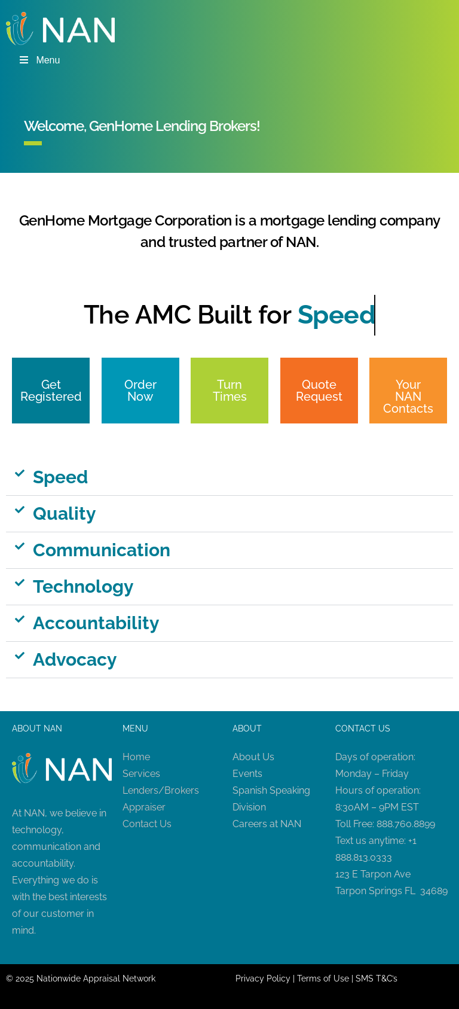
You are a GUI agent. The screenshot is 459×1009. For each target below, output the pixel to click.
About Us (253, 757)
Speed (60, 477)
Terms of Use (323, 978)
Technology (83, 586)
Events (247, 773)
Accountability (96, 622)
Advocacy (75, 659)
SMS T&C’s (376, 978)
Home (136, 757)
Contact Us (147, 824)
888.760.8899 (406, 824)
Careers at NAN (266, 824)
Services (141, 773)
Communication (101, 549)
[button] (229, 477)
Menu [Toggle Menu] (39, 60)
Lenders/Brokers (161, 790)
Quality (64, 513)
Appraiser (144, 807)
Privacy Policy (262, 978)
